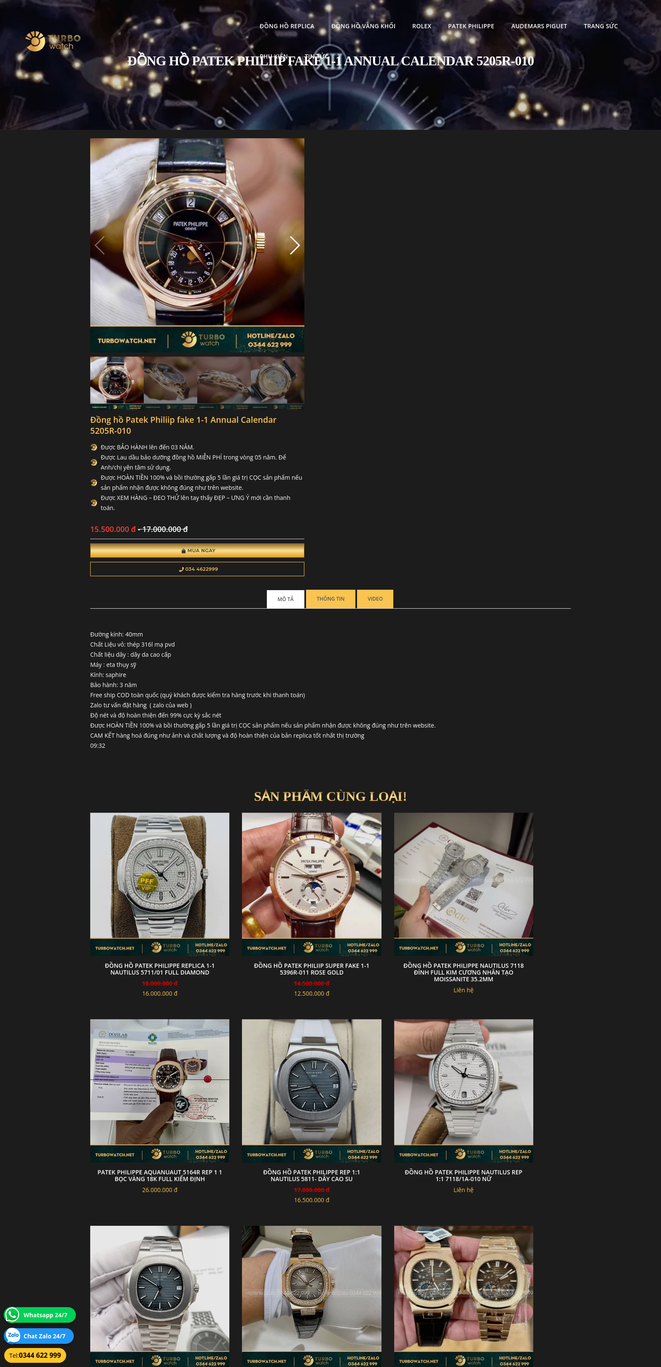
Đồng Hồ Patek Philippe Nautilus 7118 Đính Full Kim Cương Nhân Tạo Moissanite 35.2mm (392, 722)
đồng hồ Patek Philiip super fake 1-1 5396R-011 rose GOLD (269, 715)
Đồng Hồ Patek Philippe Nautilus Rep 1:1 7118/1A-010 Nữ (269, 897)
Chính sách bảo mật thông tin (289, 1261)
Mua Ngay (342, 290)
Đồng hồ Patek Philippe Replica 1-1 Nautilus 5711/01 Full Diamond (146, 719)
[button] (239, 222)
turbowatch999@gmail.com (138, 1290)
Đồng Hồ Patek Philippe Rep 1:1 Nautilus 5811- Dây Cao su (145, 893)
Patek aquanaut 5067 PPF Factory (269, 1071)
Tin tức (622, 15)
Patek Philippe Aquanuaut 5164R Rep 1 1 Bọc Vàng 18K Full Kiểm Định (515, 719)
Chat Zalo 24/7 (44, 1336)
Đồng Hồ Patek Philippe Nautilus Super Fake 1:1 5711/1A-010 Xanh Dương (392, 897)
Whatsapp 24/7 (45, 1315)
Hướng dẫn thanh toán (281, 1271)
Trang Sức (531, 15)
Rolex (351, 15)
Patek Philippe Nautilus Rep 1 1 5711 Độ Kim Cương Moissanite (515, 893)
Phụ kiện (579, 15)
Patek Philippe (401, 15)
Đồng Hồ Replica (217, 15)
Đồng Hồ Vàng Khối (293, 15)
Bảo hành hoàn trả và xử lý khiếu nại (394, 1261)
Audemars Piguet (469, 15)
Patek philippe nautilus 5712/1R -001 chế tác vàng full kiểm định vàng (145, 1075)
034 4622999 (342, 309)
